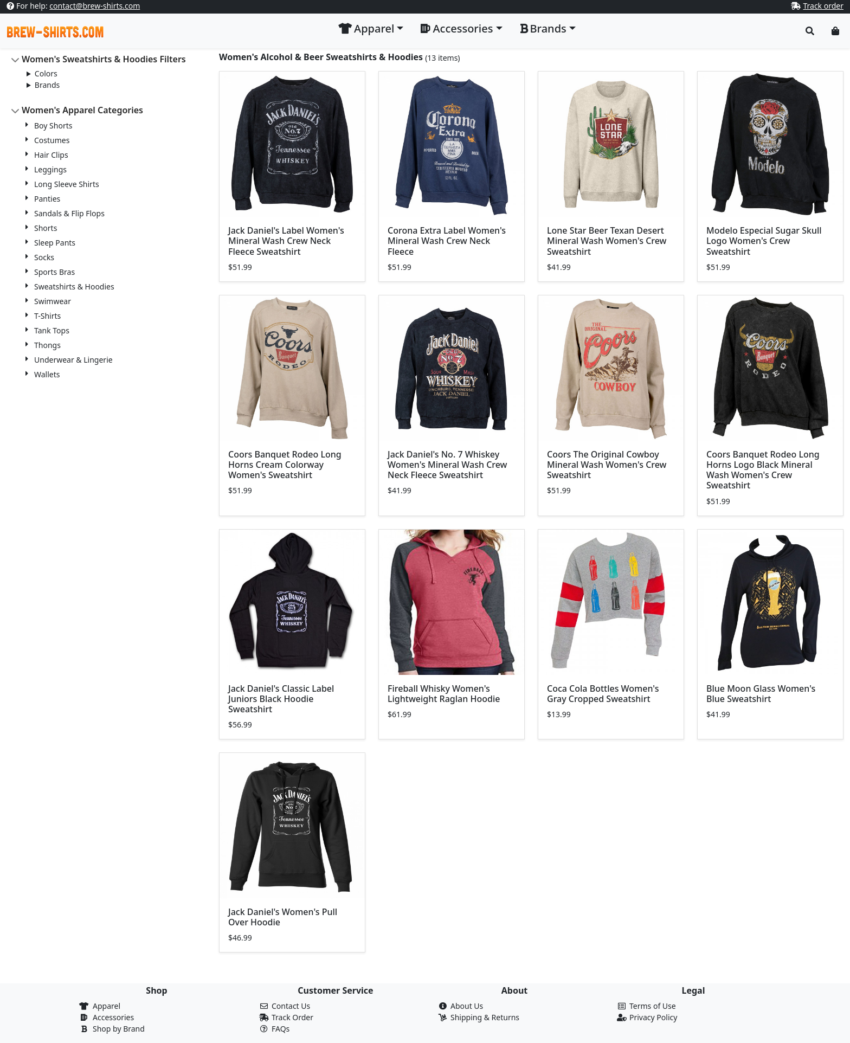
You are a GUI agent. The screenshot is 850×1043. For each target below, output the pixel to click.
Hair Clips (51, 155)
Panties (47, 199)
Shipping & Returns (484, 1017)
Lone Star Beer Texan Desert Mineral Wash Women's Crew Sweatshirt (607, 240)
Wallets (47, 374)
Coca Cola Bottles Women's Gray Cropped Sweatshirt (603, 694)
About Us (466, 1006)
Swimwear (52, 301)
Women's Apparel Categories (82, 110)
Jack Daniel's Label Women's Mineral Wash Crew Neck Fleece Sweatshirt (286, 240)
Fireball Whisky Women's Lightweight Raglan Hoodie (444, 694)
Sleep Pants (54, 242)
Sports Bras (54, 272)
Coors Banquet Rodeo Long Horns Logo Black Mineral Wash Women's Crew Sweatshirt (763, 470)
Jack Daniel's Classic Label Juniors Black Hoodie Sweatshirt (281, 699)
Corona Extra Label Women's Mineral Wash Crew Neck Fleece (447, 240)
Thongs (47, 345)
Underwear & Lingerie (73, 360)
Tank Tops (51, 330)
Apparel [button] (366, 28)
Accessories (113, 1017)
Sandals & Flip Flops (69, 213)
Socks (44, 257)
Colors (46, 73)
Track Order (292, 1017)
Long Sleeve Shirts (66, 184)
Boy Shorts (53, 125)
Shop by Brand (119, 1028)
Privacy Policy (653, 1017)
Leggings (50, 169)
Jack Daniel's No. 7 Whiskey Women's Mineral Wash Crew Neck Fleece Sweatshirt (447, 464)
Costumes (51, 140)
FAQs (280, 1028)
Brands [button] (543, 28)
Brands (47, 85)
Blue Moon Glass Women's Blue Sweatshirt (760, 694)
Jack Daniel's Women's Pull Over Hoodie (282, 917)
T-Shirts (47, 316)
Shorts (45, 228)
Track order (823, 6)
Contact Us (291, 1006)
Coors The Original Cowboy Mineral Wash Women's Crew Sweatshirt (607, 464)
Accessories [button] (457, 28)
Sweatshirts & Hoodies (74, 286)
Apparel (106, 1006)
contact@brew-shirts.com (94, 6)
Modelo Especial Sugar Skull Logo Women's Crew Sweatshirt (764, 240)
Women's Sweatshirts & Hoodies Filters (104, 59)
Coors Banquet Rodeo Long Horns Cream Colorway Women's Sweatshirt (285, 464)
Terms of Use (652, 1006)
